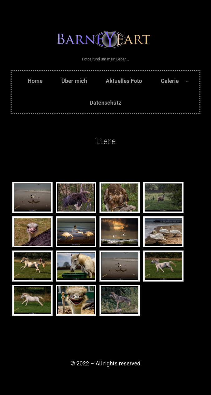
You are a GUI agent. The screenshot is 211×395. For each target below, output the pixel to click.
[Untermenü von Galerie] (187, 81)
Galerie (170, 81)
